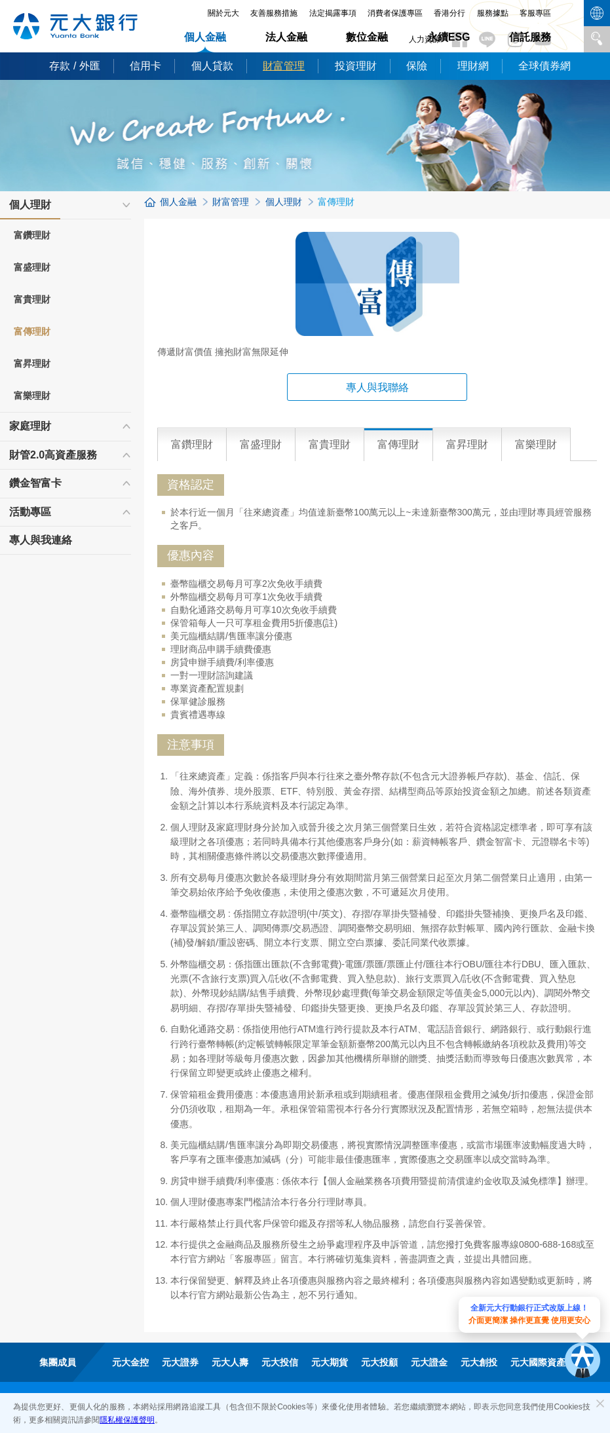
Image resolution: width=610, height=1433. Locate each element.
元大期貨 (329, 1362)
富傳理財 (32, 331)
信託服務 (530, 37)
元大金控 (130, 1362)
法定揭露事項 (332, 13)
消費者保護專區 (395, 13)
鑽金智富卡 (35, 483)
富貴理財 (32, 299)
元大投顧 (379, 1362)
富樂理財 (32, 395)
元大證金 (429, 1362)
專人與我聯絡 (377, 386)
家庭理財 (30, 426)
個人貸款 (212, 65)
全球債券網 (544, 65)
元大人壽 (230, 1362)
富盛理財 (32, 267)
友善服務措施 (273, 13)
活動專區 (30, 511)
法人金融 (286, 37)
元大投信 (279, 1362)
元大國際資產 (537, 1362)
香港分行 (449, 13)
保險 (416, 65)
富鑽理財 (32, 235)
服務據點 (492, 13)
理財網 (473, 65)
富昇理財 (32, 363)
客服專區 (535, 13)
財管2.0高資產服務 (53, 454)
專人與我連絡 (40, 540)
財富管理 (284, 65)
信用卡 (145, 65)
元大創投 (479, 1362)
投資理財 (356, 65)
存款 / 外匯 (74, 65)
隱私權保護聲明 (127, 1419)
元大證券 (180, 1362)
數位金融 (367, 37)
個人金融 (205, 37)
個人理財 (30, 209)
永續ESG (448, 37)
